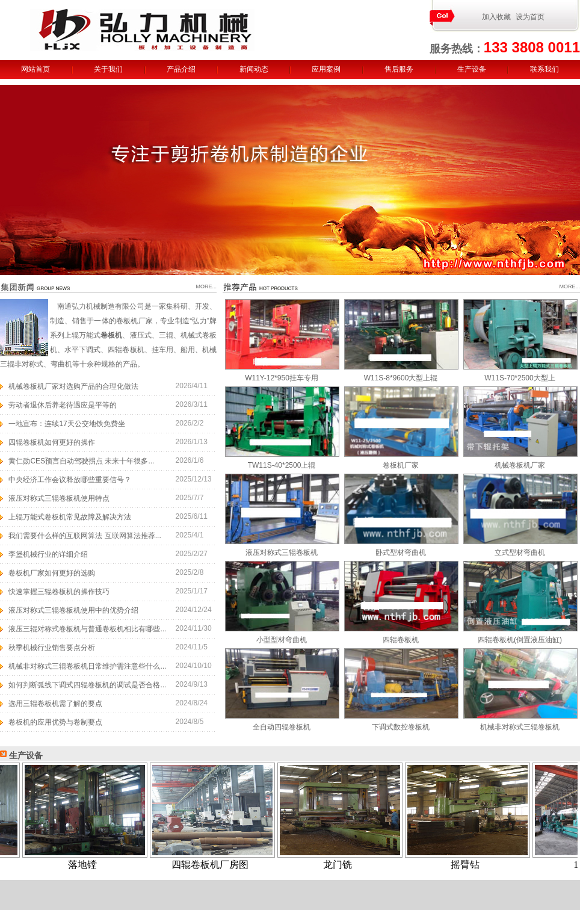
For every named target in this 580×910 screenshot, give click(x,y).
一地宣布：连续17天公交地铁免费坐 (66, 423)
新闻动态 (253, 69)
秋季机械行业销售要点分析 (51, 647)
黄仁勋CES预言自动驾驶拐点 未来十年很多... (81, 461)
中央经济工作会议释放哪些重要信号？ (69, 479)
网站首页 (35, 69)
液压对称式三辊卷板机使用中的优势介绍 (73, 610)
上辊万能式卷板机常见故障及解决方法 (69, 517)
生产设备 (471, 69)
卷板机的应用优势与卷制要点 (55, 722)
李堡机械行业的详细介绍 (48, 554)
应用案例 (326, 69)
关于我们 (108, 69)
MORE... (206, 286)
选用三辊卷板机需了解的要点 (55, 703)
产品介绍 (181, 69)
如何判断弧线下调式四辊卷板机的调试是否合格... (87, 685)
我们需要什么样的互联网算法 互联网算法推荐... (84, 535)
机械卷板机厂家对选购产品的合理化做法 (73, 386)
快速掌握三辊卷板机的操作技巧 (59, 591)
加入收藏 (496, 17)
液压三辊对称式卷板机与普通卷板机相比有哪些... (87, 629)
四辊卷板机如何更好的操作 (51, 442)
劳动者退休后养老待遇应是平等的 (62, 405)
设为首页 (530, 17)
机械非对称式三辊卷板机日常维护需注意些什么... (87, 666)
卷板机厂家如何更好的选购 (51, 573)
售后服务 (398, 69)
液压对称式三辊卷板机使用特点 (59, 498)
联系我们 (544, 69)
